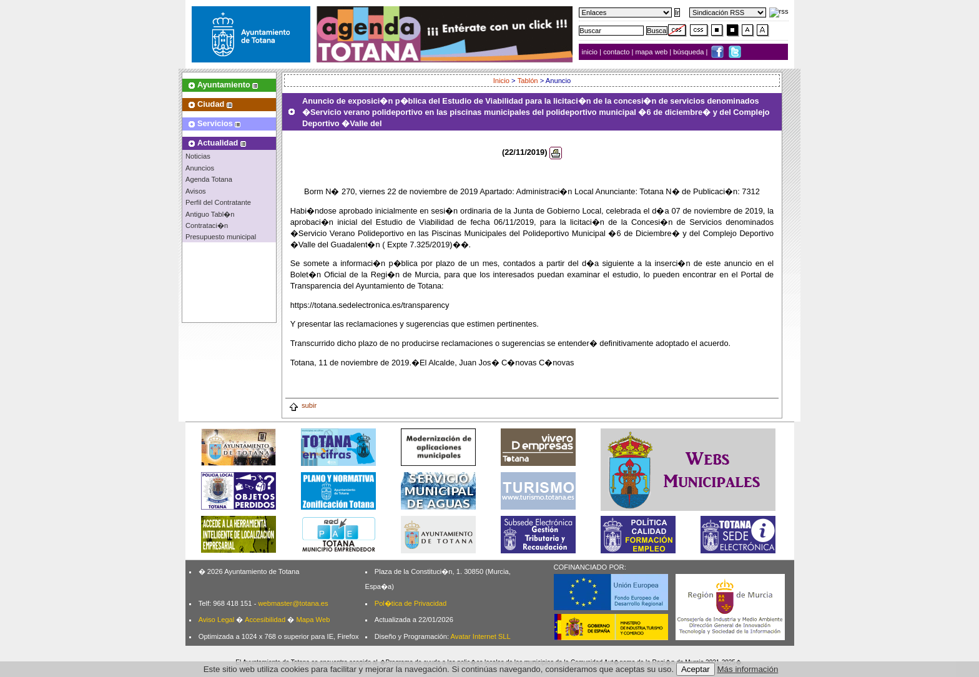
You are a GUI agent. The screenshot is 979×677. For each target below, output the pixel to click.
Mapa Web (313, 619)
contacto (616, 52)
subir (302, 405)
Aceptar (695, 669)
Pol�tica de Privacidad (410, 603)
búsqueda (689, 52)
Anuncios (199, 168)
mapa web (653, 52)
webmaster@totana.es (293, 603)
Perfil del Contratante (218, 202)
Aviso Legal (217, 619)
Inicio (501, 80)
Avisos (195, 191)
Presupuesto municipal (220, 236)
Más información (748, 669)
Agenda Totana (208, 179)
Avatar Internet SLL (481, 636)
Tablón (528, 80)
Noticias (197, 156)
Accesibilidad (265, 619)
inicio (591, 52)
